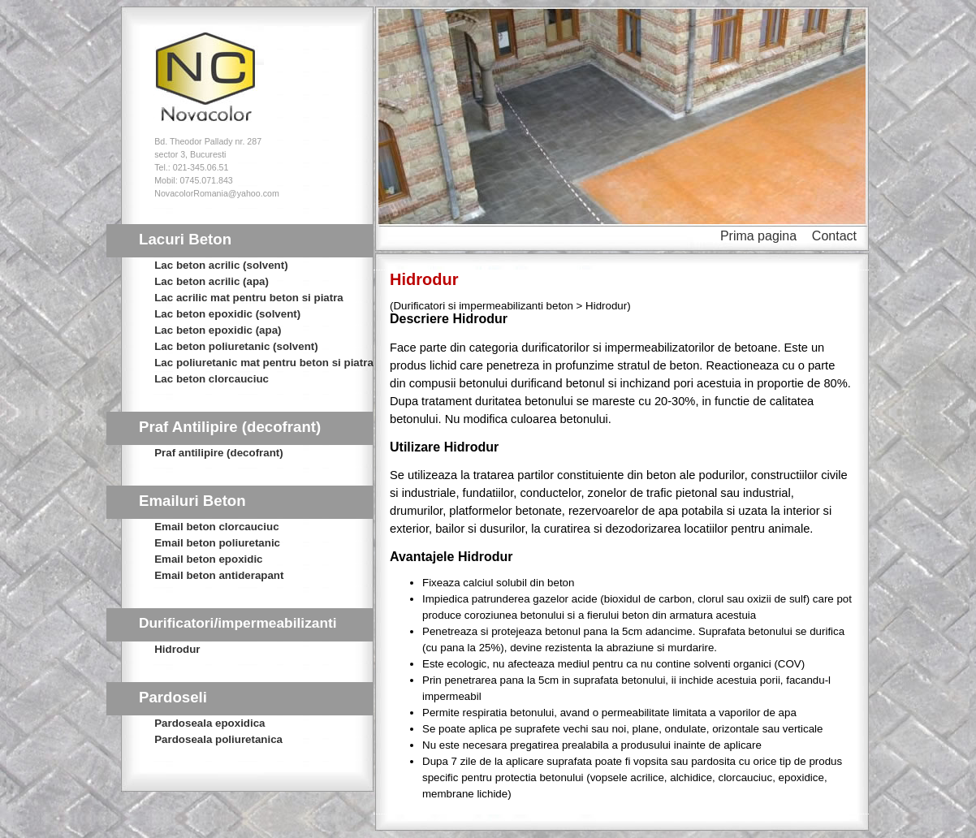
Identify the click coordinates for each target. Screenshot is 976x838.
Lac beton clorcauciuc (211, 379)
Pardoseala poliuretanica (218, 739)
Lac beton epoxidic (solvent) (227, 314)
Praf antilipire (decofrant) (218, 453)
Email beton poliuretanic (217, 543)
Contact (834, 236)
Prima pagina (758, 236)
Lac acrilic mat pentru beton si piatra (248, 298)
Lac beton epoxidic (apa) (217, 330)
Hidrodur (177, 649)
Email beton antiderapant (218, 575)
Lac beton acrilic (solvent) (220, 265)
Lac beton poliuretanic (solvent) (235, 346)
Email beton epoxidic (208, 559)
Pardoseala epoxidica (209, 723)
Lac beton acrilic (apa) (211, 281)
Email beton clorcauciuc (216, 527)
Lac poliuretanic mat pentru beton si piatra (264, 362)
